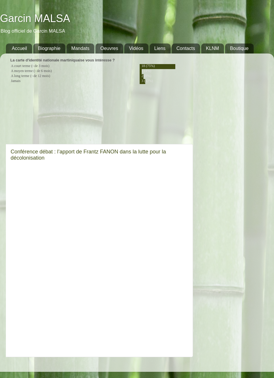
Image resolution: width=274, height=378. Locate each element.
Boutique (239, 48)
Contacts (185, 48)
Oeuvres (109, 48)
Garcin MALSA (35, 18)
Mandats (80, 48)
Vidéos (136, 48)
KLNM (212, 48)
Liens (160, 48)
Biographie (49, 48)
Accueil (19, 48)
